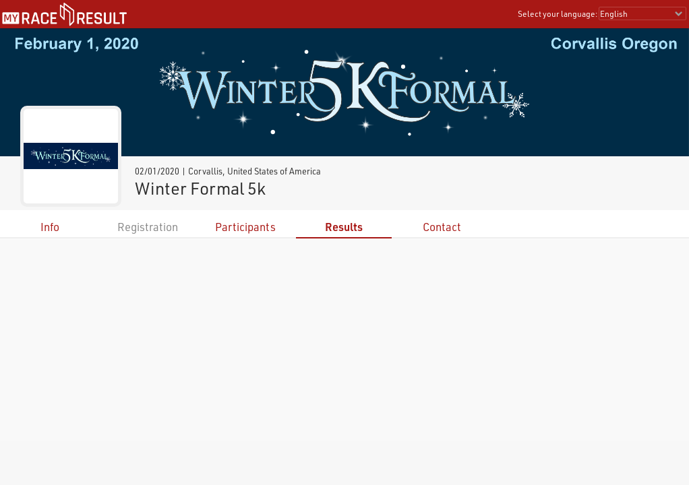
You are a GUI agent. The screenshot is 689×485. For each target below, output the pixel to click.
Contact (442, 227)
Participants (245, 227)
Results (344, 227)
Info (49, 227)
